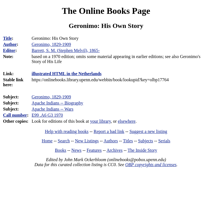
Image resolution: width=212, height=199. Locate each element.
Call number (15, 115)
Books (60, 150)
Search (64, 140)
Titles (128, 140)
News (76, 150)
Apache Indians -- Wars (52, 109)
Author (10, 44)
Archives (115, 150)
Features (94, 150)
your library (100, 121)
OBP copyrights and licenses (150, 164)
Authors (111, 140)
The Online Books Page (106, 11)
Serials (164, 140)
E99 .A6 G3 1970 (47, 115)
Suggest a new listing (148, 131)
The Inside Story (142, 150)
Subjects (145, 140)
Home (47, 140)
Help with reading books (67, 131)
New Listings (87, 140)
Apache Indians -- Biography (57, 103)
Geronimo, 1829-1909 (51, 97)
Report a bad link (109, 131)
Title (7, 38)
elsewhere (127, 121)
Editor (9, 50)
